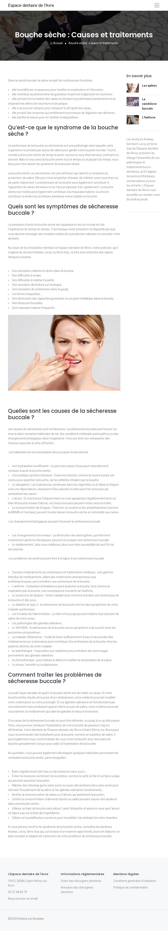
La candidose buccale (149, 104)
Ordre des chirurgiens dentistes (81, 881)
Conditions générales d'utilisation (134, 881)
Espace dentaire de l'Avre (31, 5)
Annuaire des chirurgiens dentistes (77, 890)
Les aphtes (149, 85)
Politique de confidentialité (130, 887)
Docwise (38, 918)
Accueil (56, 43)
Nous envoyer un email (23, 898)
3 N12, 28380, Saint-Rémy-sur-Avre (28, 883)
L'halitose (148, 117)
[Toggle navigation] (157, 5)
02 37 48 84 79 (17, 892)
